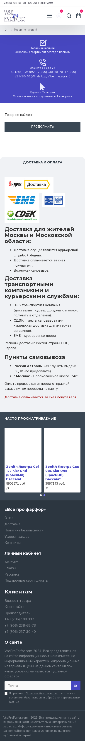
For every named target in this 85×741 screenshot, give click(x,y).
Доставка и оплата (42, 162)
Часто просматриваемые (30, 419)
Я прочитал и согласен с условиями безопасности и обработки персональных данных (42, 697)
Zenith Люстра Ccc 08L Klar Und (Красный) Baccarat (62, 473)
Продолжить (42, 127)
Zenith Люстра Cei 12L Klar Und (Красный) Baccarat (22, 473)
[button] (41, 495)
